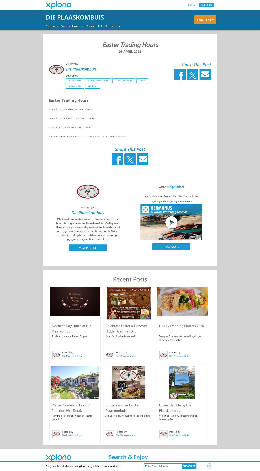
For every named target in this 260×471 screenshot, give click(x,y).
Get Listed (206, 5)
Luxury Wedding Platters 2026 (181, 325)
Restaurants (119, 26)
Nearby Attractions (98, 80)
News (142, 80)
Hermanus (80, 26)
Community (75, 86)
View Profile (88, 247)
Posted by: (72, 64)
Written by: (87, 207)
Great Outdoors (124, 80)
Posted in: (72, 75)
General (92, 86)
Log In (191, 5)
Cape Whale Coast (58, 26)
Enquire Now (205, 21)
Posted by (67, 352)
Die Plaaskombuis (81, 17)
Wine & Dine (75, 80)
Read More (171, 246)
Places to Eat (99, 26)
